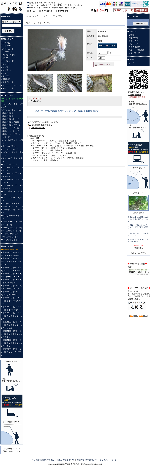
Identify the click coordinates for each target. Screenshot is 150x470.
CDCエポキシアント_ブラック (11, 192)
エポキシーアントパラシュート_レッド (11, 223)
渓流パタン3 (7, 113)
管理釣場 (6, 79)
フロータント (8, 88)
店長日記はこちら (138, 253)
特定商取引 (133, 38)
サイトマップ (134, 53)
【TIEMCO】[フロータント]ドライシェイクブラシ (11, 352)
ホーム (28, 16)
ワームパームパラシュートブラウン (11, 187)
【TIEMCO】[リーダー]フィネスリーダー (11, 281)
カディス (6, 43)
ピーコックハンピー (10, 149)
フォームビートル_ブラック (11, 159)
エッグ (5, 73)
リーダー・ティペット (11, 85)
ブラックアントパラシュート (11, 211)
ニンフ (5, 58)
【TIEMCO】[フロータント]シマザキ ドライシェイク (11, 316)
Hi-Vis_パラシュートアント (11, 217)
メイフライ (7, 52)
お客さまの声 (134, 47)
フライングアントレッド (12, 206)
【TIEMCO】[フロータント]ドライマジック (11, 308)
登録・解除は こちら (12, 451)
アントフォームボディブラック (11, 105)
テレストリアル (9, 55)
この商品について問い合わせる (44, 122)
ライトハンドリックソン (53, 16)
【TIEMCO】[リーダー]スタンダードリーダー (11, 275)
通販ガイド (133, 41)
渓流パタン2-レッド (10, 131)
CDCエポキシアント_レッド (11, 199)
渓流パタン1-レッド (10, 119)
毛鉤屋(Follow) (134, 94)
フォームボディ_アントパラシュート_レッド (11, 235)
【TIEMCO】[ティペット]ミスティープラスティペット (11, 261)
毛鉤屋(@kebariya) (135, 92)
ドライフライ (8, 46)
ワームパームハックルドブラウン (11, 181)
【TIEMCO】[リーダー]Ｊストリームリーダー (11, 287)
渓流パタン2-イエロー (11, 128)
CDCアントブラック (10, 240)
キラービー (7, 137)
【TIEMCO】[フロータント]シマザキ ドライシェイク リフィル (11, 325)
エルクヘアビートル (10, 203)
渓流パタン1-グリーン (11, 125)
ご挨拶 (131, 35)
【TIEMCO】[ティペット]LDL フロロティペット (11, 269)
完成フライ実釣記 (136, 50)
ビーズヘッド (8, 61)
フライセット (8, 82)
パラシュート (8, 49)
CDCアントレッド (10, 164)
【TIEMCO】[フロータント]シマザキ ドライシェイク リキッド (11, 343)
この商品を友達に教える (41, 125)
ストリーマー (8, 70)
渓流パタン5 (7, 116)
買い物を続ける (38, 128)
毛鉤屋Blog (138, 248)
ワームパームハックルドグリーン (11, 168)
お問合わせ (140, 296)
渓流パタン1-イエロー (11, 122)
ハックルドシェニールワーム (11, 141)
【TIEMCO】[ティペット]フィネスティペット (11, 254)
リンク (131, 63)
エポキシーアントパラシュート (11, 153)
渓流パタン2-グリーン (11, 134)
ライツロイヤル (9, 146)
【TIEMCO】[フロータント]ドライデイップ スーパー (11, 301)
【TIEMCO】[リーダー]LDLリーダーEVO (10, 293)
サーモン (6, 76)
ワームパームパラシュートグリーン (11, 174)
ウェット (6, 64)
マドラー (6, 67)
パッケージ (133, 44)
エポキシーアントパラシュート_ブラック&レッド (11, 229)
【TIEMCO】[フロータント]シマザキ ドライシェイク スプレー (11, 334)
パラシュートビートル (11, 110)
